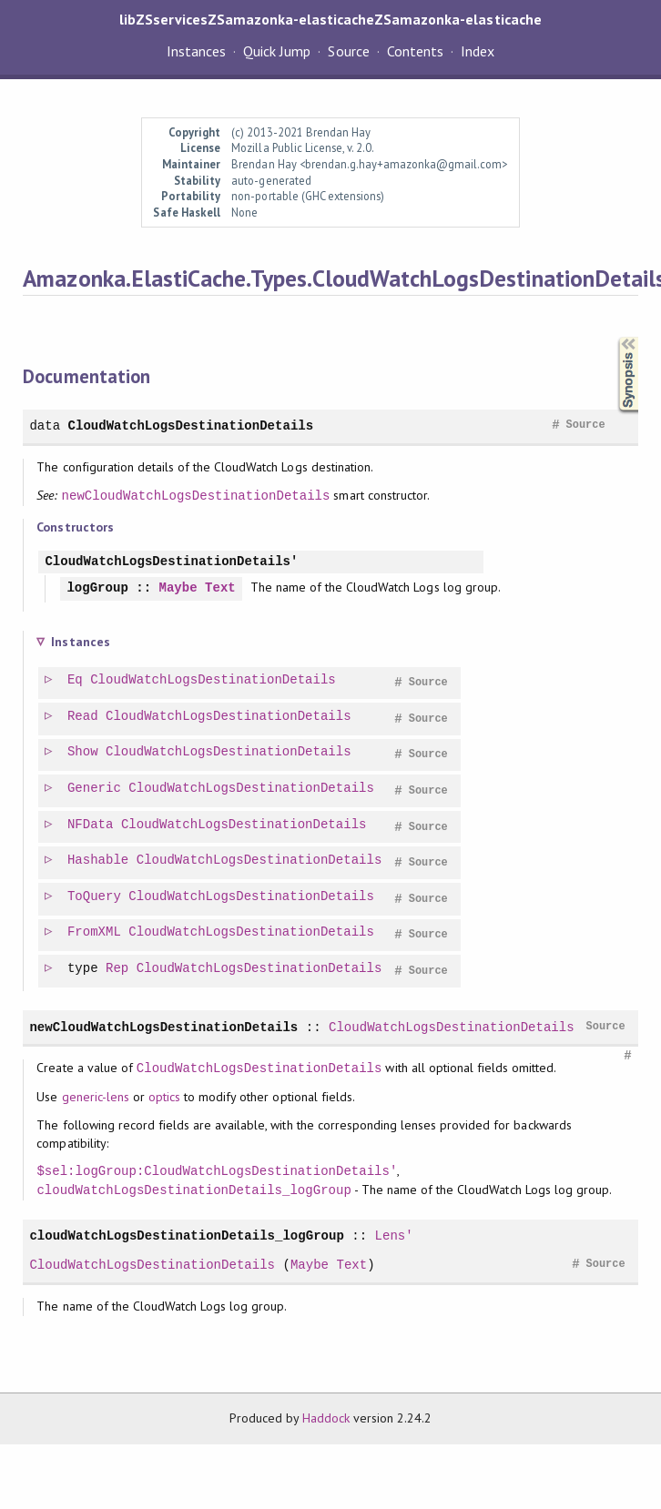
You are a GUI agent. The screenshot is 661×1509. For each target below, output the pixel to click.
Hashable (98, 860)
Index (477, 51)
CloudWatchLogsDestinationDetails (191, 425)
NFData (91, 825)
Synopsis (613, 337)
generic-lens (95, 1097)
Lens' (394, 1235)
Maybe (178, 588)
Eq (76, 680)
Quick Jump (276, 51)
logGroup (96, 588)
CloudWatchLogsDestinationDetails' (171, 562)
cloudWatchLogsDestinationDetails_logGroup (193, 1190)
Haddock (326, 1418)
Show (83, 752)
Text (220, 588)
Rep (118, 968)
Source (348, 51)
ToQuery (95, 897)
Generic (95, 788)
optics (164, 1097)
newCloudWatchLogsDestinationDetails (196, 495)
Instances (196, 51)
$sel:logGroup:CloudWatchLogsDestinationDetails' (216, 1171)
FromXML (95, 932)
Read (83, 716)
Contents (415, 51)
